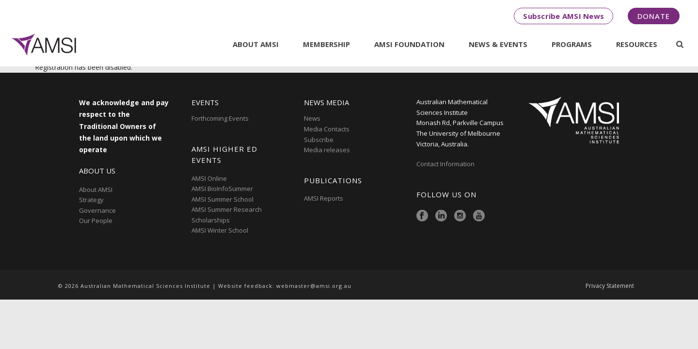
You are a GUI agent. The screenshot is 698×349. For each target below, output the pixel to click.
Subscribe (318, 139)
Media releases (327, 149)
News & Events (498, 44)
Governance (97, 210)
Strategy (91, 199)
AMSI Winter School (219, 230)
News (312, 118)
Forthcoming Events (220, 118)
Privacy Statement (610, 286)
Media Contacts (326, 129)
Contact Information (446, 163)
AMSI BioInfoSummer (222, 188)
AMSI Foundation (409, 44)
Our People (95, 220)
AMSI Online (209, 178)
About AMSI (256, 44)
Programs (572, 44)
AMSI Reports (323, 198)
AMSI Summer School (222, 199)
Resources (636, 44)
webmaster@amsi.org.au (313, 285)
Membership (326, 44)
